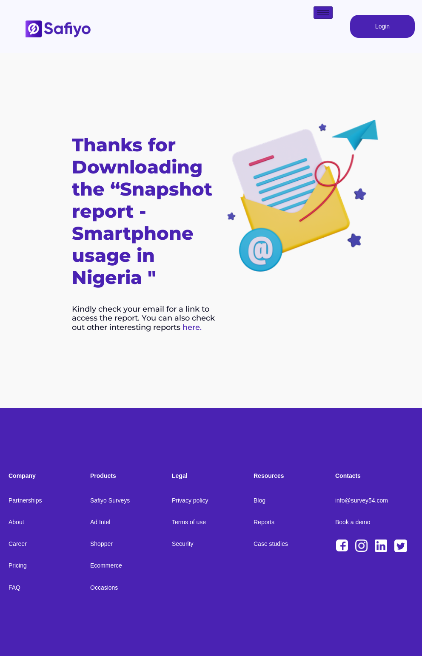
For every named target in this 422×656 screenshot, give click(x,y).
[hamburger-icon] (323, 12)
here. (192, 327)
